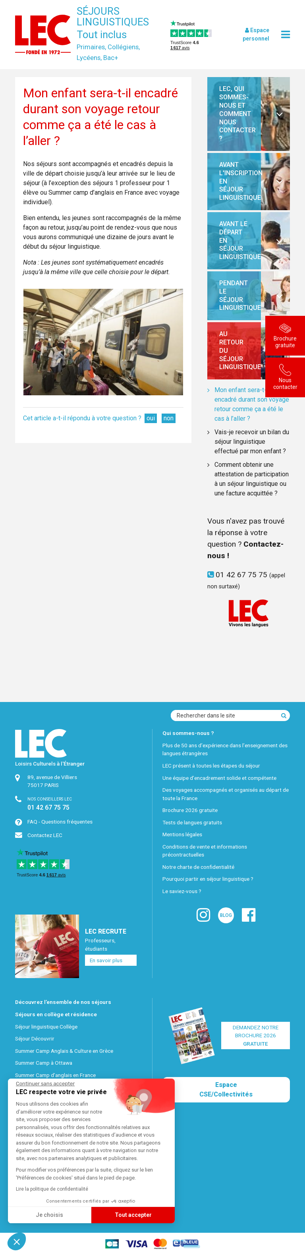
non (169, 418)
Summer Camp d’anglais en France (55, 1075)
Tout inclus (102, 35)
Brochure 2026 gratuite (190, 810)
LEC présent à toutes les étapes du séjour (211, 765)
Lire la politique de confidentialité (52, 1189)
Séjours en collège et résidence (56, 1014)
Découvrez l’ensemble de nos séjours (63, 1002)
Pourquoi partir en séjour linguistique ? (207, 879)
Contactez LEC (44, 835)
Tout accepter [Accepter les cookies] (133, 1215)
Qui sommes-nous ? (188, 733)
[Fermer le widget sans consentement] (45, 1084)
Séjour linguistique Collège (46, 1026)
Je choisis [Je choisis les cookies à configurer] (49, 1215)
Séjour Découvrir (34, 1038)
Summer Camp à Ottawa (43, 1063)
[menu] (285, 35)
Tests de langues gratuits (192, 822)
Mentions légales (182, 834)
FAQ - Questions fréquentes (60, 821)
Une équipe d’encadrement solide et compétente (219, 778)
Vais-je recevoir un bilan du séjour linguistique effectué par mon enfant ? (251, 441)
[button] (16, 1241)
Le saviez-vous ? (181, 891)
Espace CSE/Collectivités (226, 1089)
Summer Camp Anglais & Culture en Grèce (64, 1051)
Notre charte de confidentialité (198, 867)
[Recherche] (283, 715)
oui (151, 418)
